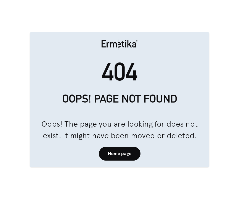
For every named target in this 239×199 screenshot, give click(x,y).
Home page (119, 153)
